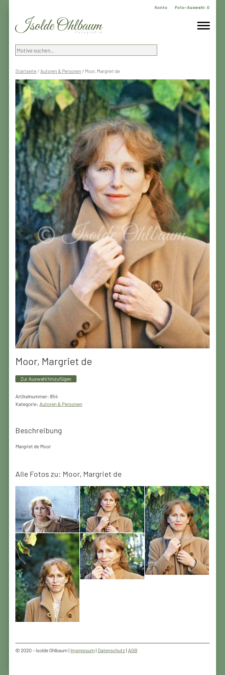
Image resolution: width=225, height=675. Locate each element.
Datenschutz (111, 650)
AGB (132, 650)
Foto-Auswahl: (192, 7)
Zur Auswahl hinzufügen (45, 379)
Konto (161, 7)
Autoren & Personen (60, 71)
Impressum (82, 650)
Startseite (25, 71)
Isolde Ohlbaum (58, 26)
